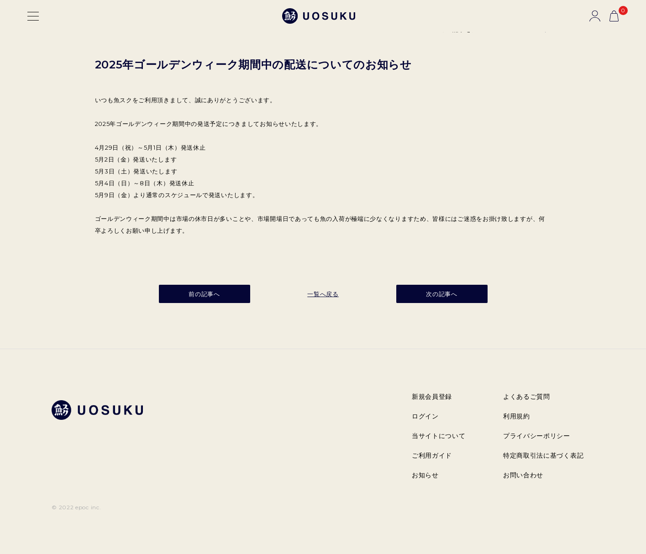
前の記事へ (204, 294)
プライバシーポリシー (536, 436)
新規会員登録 (432, 396)
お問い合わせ (523, 475)
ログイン (425, 416)
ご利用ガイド (432, 455)
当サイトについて (439, 436)
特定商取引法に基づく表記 (543, 455)
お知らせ (425, 475)
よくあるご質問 (526, 396)
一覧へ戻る (323, 294)
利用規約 (516, 416)
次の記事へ (441, 294)
